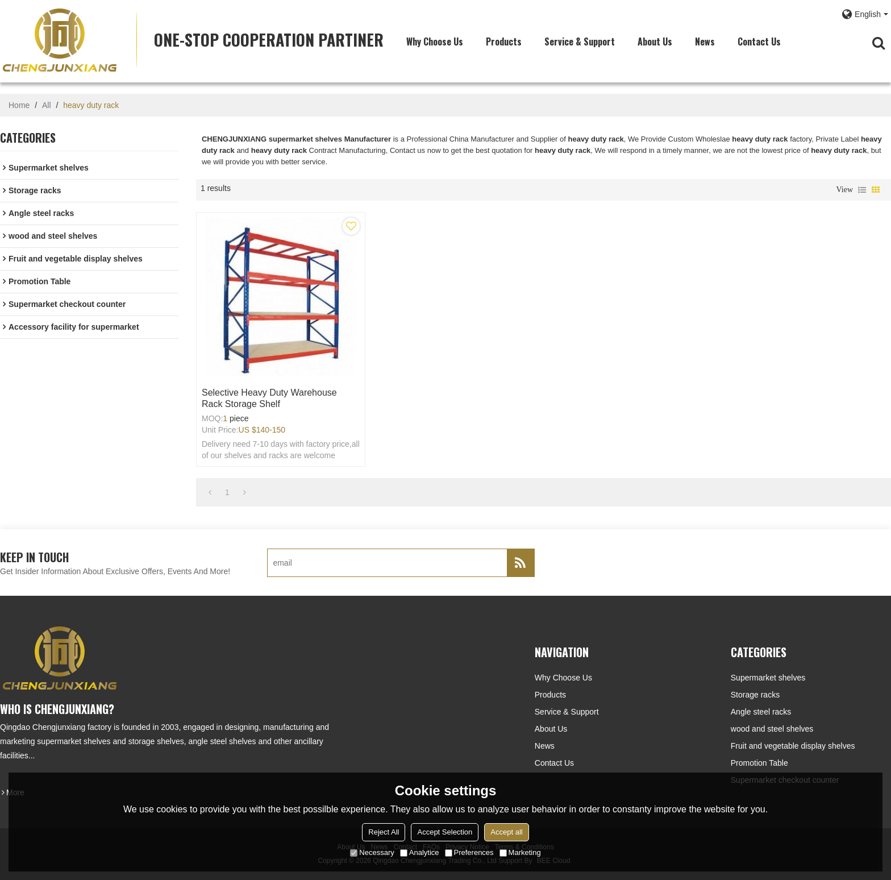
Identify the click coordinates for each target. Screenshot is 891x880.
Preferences (469, 852)
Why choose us (434, 41)
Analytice (419, 852)
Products (504, 41)
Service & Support (579, 41)
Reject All (383, 832)
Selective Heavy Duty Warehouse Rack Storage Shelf (269, 398)
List (862, 190)
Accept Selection (444, 832)
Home (19, 105)
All (46, 105)
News (705, 41)
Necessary (372, 852)
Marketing (520, 852)
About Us (655, 41)
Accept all (506, 832)
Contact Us (759, 41)
